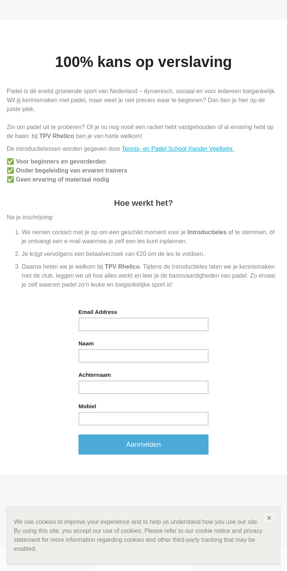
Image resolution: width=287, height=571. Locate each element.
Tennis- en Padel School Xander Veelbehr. (178, 149)
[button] (269, 517)
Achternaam (94, 375)
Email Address (97, 312)
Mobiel (87, 406)
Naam (86, 343)
